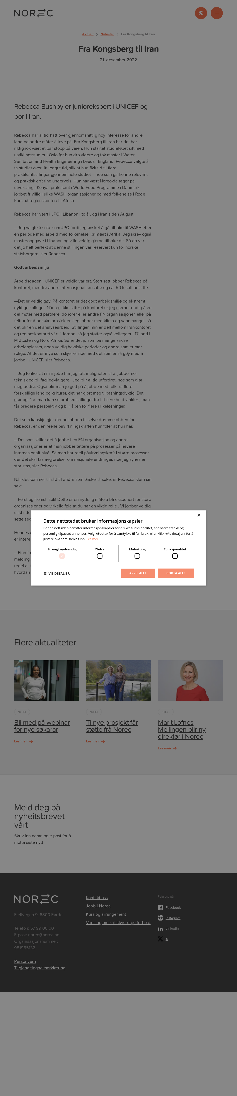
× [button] (198, 515)
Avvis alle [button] (137, 573)
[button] (56, 573)
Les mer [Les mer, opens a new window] (92, 538)
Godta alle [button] (175, 573)
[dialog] (118, 548)
